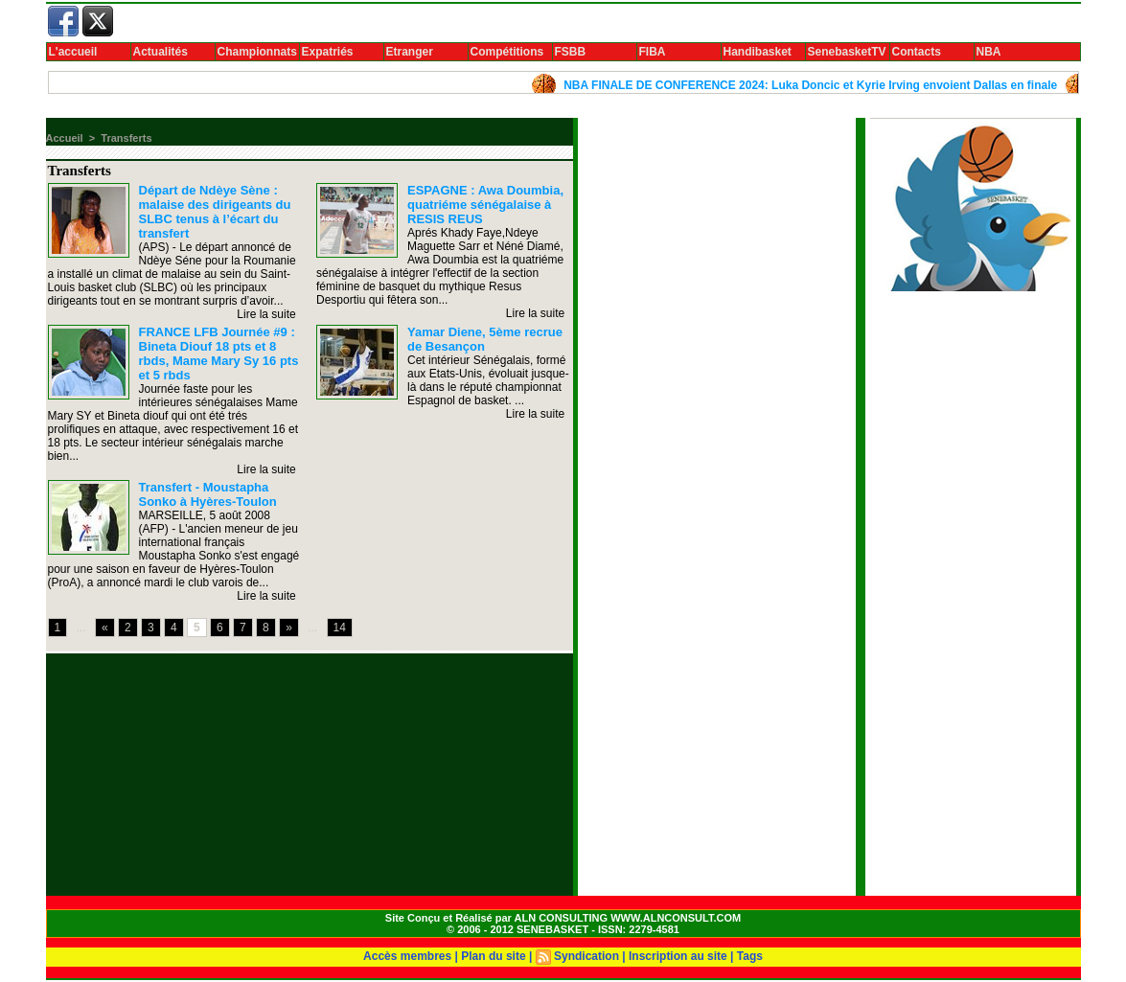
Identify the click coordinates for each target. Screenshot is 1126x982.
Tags (750, 956)
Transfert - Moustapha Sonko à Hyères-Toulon (208, 494)
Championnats (257, 51)
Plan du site (493, 956)
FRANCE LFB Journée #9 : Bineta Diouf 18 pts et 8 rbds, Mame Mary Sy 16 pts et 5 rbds (219, 353)
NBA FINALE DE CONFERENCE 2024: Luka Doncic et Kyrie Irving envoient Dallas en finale (822, 85)
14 (339, 627)
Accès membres (407, 956)
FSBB (570, 51)
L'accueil (73, 51)
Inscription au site (678, 956)
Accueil (64, 138)
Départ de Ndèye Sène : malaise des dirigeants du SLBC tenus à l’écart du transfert (215, 211)
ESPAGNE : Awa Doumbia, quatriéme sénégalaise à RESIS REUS (485, 204)
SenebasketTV (847, 51)
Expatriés (328, 51)
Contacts (916, 51)
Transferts (126, 138)
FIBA (652, 51)
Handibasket (758, 51)
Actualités (160, 51)
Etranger (409, 51)
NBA (989, 51)
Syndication (586, 956)
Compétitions (507, 51)
